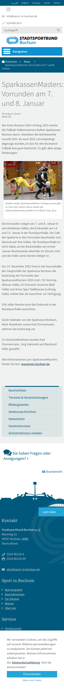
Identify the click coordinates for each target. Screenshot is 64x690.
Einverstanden (32, 674)
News (27, 61)
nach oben (49, 512)
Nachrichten (17, 390)
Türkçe (56, 2)
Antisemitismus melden (25, 433)
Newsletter (17, 419)
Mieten (9, 603)
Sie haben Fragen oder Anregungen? (27, 454)
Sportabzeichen (14, 594)
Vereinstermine (19, 426)
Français (36, 2)
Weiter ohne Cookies (32, 680)
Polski (47, 2)
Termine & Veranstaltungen (28, 397)
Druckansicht (52, 471)
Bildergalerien (19, 404)
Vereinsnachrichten (22, 412)
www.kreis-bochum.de (35, 364)
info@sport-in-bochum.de (21, 16)
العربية (14, 2)
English (25, 2)
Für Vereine (12, 599)
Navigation (15, 51)
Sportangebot (14, 590)
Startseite (11, 61)
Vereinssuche (13, 628)
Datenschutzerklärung (26, 662)
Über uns (10, 608)
